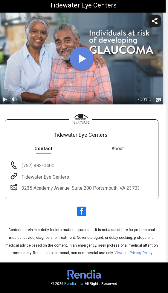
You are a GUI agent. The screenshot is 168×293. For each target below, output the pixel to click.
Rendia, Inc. (74, 284)
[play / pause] (5, 99)
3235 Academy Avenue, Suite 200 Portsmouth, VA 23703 (80, 188)
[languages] (158, 100)
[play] (82, 59)
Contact (43, 148)
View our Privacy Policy (133, 253)
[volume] (14, 99)
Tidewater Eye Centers (44, 177)
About (118, 148)
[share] (155, 21)
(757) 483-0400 (37, 165)
